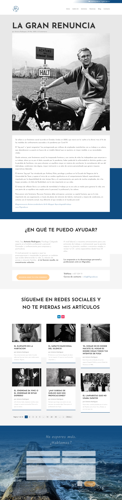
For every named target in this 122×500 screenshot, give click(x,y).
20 (51, 417)
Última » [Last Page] (69, 417)
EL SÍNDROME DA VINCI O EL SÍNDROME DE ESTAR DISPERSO (26, 393)
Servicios (84, 9)
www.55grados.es (21, 207)
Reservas (92, 9)
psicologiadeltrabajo (63, 204)
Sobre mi (75, 9)
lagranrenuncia (21, 204)
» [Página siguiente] (63, 417)
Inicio (68, 9)
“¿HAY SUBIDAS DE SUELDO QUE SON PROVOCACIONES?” (57, 393)
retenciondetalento (35, 204)
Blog (99, 9)
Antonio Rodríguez (21, 31)
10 (47, 417)
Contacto (107, 9)
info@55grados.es (90, 277)
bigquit (51, 204)
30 (56, 417)
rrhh (46, 204)
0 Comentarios (42, 31)
